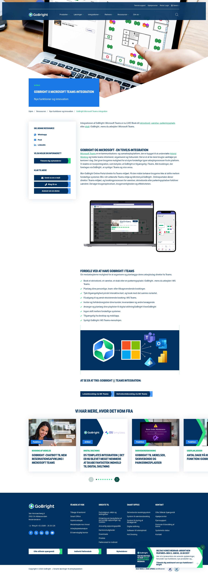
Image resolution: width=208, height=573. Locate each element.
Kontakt (158, 534)
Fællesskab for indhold (108, 542)
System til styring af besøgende (135, 521)
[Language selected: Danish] (175, 6)
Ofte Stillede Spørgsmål (165, 512)
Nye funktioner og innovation (61, 111)
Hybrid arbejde (76, 521)
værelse (155, 123)
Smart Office (75, 516)
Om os (136, 14)
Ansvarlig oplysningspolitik (110, 526)
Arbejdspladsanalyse (79, 529)
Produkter (64, 14)
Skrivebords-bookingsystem (138, 512)
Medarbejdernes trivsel (80, 525)
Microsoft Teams (88, 153)
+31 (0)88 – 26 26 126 (46, 526)
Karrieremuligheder (107, 530)
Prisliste (102, 538)
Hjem (31, 111)
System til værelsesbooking (138, 516)
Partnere (109, 14)
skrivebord (145, 123)
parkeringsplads (167, 123)
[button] (96, 479)
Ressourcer (123, 14)
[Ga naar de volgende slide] (117, 479)
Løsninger (79, 14)
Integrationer (94, 14)
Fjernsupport (160, 521)
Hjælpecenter (161, 516)
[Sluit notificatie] (202, 547)
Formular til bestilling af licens (164, 525)
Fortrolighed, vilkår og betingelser (108, 513)
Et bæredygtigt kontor (79, 533)
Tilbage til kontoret (77, 512)
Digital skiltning (133, 526)
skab (87, 126)
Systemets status (162, 530)
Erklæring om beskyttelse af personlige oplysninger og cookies (110, 520)
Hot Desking (132, 534)
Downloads (103, 534)
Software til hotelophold (136, 530)
